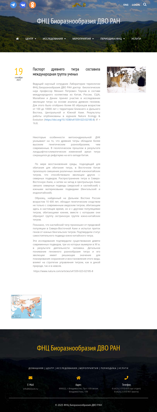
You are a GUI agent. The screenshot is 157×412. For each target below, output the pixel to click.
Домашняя (36, 368)
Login (136, 4)
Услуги (124, 368)
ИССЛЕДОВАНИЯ (53, 38)
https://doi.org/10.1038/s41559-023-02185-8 (69, 119)
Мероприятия (88, 368)
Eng (126, 4)
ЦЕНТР (29, 38)
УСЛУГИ (136, 38)
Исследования (66, 368)
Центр (50, 368)
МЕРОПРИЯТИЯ (82, 38)
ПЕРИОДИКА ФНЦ (111, 38)
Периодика (108, 368)
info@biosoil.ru (30, 388)
